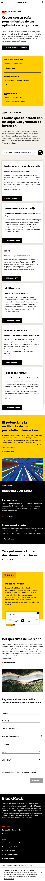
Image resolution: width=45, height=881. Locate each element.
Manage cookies (8, 858)
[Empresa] (21, 744)
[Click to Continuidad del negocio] (22, 830)
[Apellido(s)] (21, 721)
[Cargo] (21, 752)
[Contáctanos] (22, 834)
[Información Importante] (22, 843)
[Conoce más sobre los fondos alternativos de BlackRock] (12, 362)
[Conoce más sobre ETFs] (11, 278)
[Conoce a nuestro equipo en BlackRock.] (14, 102)
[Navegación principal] (2, 2)
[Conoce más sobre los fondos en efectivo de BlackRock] (12, 407)
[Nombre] (21, 713)
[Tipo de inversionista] (21, 736)
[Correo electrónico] (21, 729)
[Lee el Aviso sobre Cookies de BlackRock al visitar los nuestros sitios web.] (22, 855)
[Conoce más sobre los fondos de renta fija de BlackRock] (12, 240)
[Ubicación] (21, 760)
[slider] (23, 617)
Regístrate (36, 780)
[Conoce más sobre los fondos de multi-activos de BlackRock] (12, 320)
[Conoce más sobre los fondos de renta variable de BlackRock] (12, 198)
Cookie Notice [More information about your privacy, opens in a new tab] (9, 879)
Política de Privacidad (29, 772)
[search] (42, 2)
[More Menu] (37, 613)
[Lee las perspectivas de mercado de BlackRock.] (9, 68)
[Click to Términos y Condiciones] (22, 847)
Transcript (11, 625)
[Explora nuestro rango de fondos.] (8, 85)
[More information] (41, 736)
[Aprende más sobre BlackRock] (7, 516)
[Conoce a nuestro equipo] (8, 539)
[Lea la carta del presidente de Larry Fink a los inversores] (15, 48)
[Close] (41, 873)
